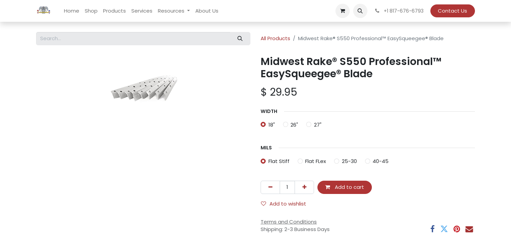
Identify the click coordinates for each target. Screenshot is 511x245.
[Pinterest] (457, 229)
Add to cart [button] (344, 187)
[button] (360, 11)
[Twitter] (444, 229)
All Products (275, 38)
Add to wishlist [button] (283, 203)
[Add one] (304, 187)
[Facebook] (432, 229)
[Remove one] (270, 187)
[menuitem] (71, 11)
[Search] (240, 38)
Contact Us (452, 10)
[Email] (469, 229)
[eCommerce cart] (342, 11)
